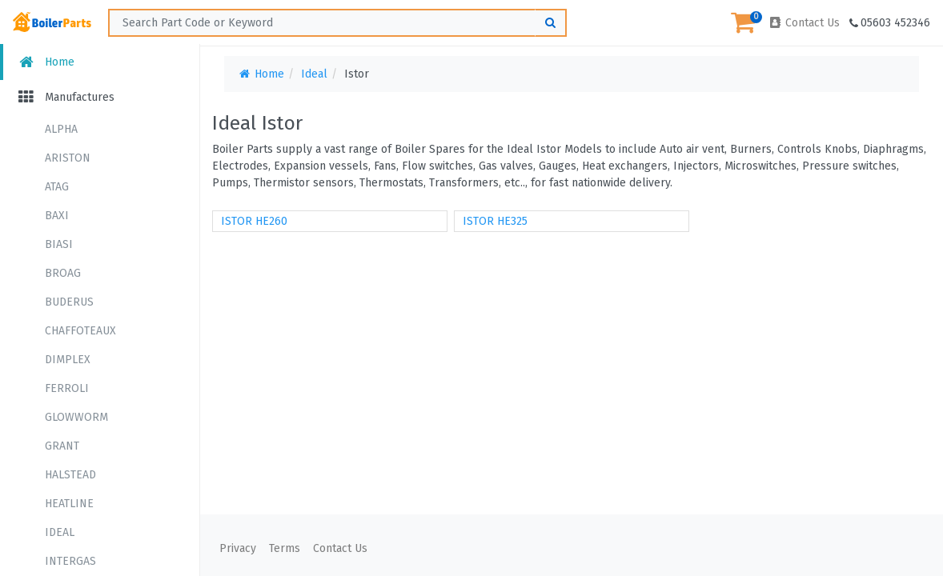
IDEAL (59, 532)
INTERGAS (70, 561)
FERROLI (67, 388)
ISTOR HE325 (495, 221)
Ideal (314, 74)
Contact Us (804, 23)
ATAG (57, 187)
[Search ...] (337, 23)
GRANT (62, 446)
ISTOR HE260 (254, 221)
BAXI (57, 215)
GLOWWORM (76, 417)
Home (45, 62)
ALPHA (61, 129)
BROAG (63, 273)
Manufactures (65, 97)
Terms (284, 548)
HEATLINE (69, 503)
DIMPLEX (67, 359)
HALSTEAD (70, 475)
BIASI (59, 244)
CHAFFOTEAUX (80, 331)
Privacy (237, 548)
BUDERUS (69, 302)
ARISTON (67, 158)
